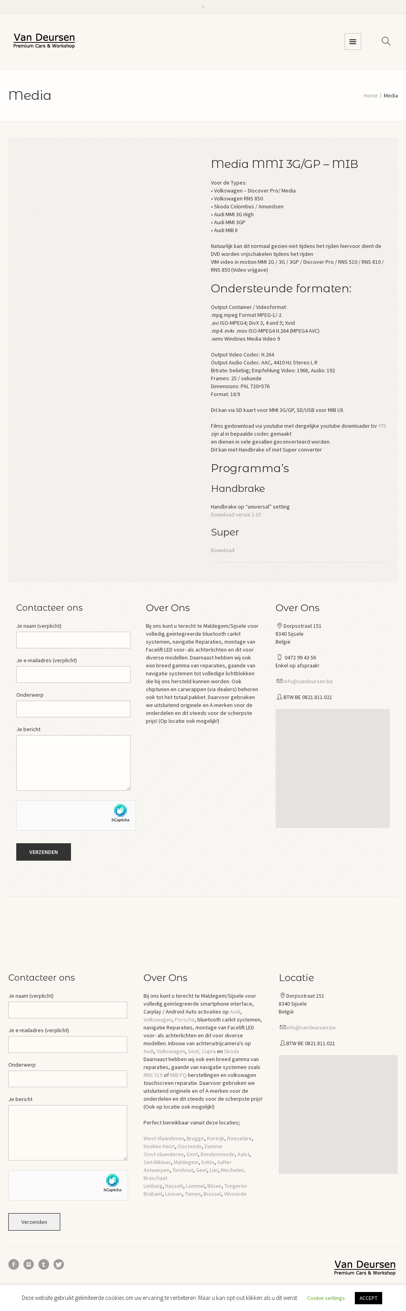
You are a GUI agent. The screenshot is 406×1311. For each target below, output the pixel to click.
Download (222, 550)
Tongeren (235, 1185)
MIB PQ (178, 1075)
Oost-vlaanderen (164, 1154)
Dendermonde (218, 1154)
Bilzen (214, 1185)
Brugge (195, 1138)
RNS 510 (153, 1075)
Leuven (173, 1193)
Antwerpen (157, 1170)
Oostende (190, 1146)
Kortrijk (215, 1138)
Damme (213, 1146)
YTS (382, 425)
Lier (214, 1170)
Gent (192, 1154)
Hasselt (174, 1185)
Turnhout (182, 1170)
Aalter (224, 1162)
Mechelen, (233, 1170)
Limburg (153, 1185)
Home (371, 95)
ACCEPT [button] (368, 1298)
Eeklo (207, 1162)
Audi (235, 1011)
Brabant (153, 1193)
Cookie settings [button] (326, 1297)
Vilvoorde (235, 1193)
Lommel (195, 1185)
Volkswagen (158, 1019)
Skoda (231, 1051)
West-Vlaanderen (164, 1138)
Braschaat (155, 1177)
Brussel (212, 1193)
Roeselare (239, 1138)
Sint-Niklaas (157, 1162)
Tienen (193, 1193)
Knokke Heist (159, 1146)
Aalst (243, 1154)
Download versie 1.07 (236, 514)
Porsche (185, 1019)
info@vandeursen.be (308, 681)
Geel (201, 1170)
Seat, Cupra (202, 1051)
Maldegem (186, 1162)
